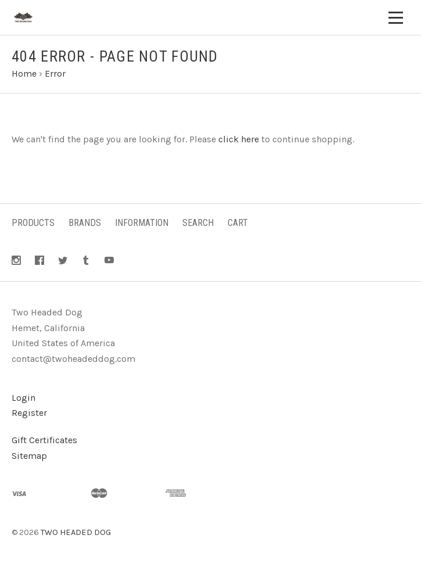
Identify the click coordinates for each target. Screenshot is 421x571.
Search (198, 222)
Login (23, 397)
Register (29, 412)
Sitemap (29, 455)
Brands (85, 222)
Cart (238, 222)
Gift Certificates (44, 440)
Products (33, 222)
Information (141, 222)
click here (238, 139)
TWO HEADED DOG (76, 532)
